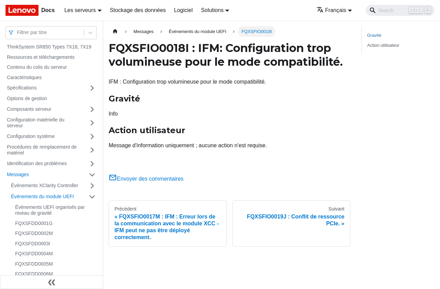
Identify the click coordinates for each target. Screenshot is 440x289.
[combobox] (17, 32)
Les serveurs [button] (80, 10)
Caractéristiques (24, 77)
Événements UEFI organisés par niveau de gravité (50, 210)
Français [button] (331, 10)
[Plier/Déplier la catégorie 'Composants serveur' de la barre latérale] (92, 109)
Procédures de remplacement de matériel (42, 150)
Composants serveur (29, 109)
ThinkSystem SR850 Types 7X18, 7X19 (49, 47)
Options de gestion (27, 98)
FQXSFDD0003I (32, 243)
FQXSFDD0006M (34, 274)
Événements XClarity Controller (44, 185)
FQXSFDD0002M (34, 233)
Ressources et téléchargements (41, 57)
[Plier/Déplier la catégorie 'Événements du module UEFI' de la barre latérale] (92, 196)
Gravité (374, 35)
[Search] (400, 10)
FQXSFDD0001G (34, 223)
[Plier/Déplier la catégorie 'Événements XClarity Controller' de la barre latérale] (92, 185)
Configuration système (31, 136)
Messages (18, 174)
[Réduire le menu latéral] (51, 282)
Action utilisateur (383, 45)
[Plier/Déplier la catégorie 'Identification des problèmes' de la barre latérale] (92, 163)
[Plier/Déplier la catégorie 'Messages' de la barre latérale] (92, 174)
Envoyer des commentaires (146, 179)
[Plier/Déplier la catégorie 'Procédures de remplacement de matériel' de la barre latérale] (92, 150)
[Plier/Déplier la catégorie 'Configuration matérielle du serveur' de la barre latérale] (92, 123)
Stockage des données (138, 10)
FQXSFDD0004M (34, 253)
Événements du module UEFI (42, 196)
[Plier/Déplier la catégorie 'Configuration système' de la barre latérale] (92, 136)
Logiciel (183, 10)
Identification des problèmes (37, 163)
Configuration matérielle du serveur (35, 123)
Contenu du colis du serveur (37, 67)
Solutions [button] (212, 10)
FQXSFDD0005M (34, 264)
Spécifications (21, 87)
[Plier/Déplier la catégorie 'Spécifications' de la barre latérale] (92, 88)
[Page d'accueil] (115, 31)
